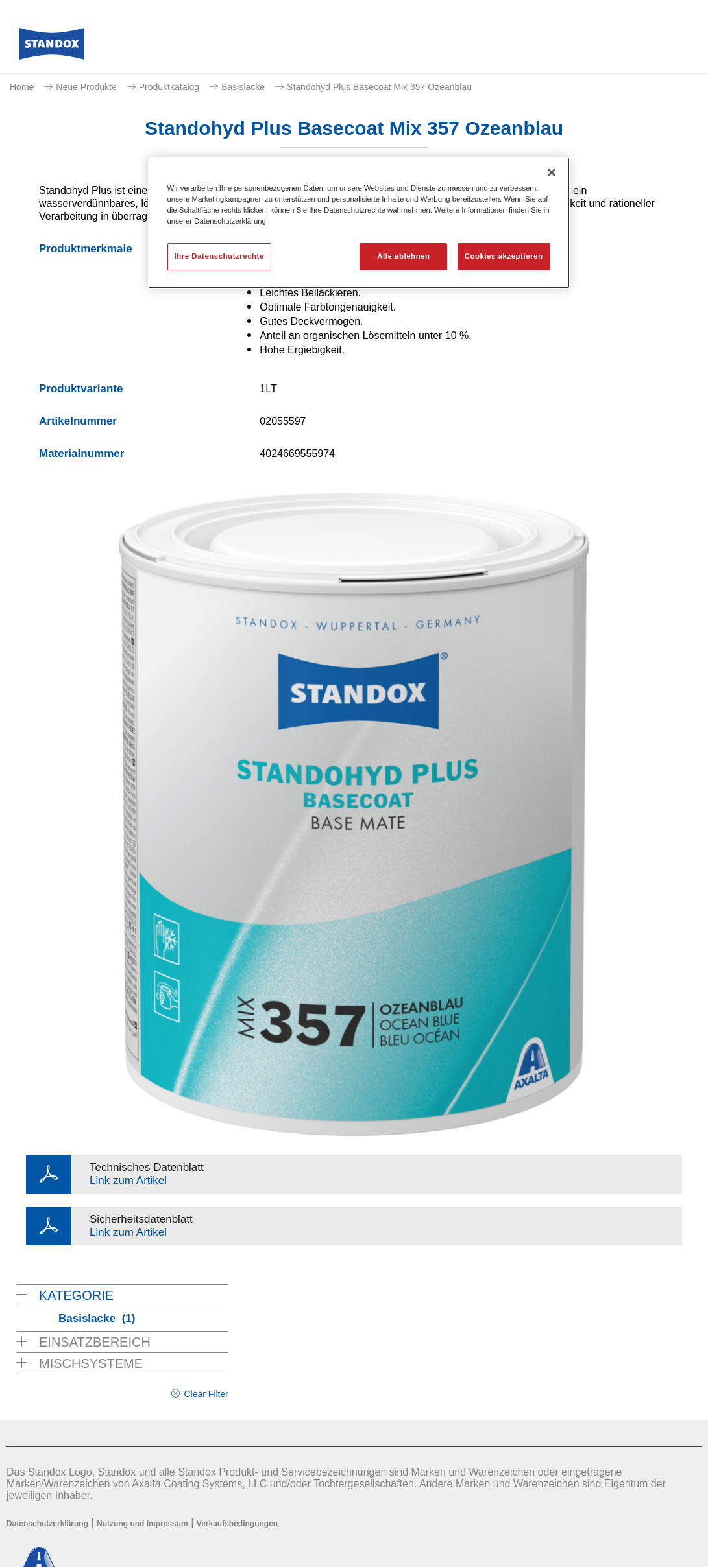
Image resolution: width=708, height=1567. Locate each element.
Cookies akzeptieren (504, 256)
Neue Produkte (86, 87)
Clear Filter (206, 1394)
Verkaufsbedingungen (237, 1523)
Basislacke (243, 87)
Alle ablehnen (403, 256)
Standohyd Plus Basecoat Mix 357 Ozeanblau (379, 87)
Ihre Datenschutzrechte (219, 256)
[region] (359, 223)
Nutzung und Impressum (142, 1523)
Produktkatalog (169, 87)
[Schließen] (551, 172)
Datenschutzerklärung (47, 1523)
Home (22, 87)
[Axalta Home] (51, 47)
